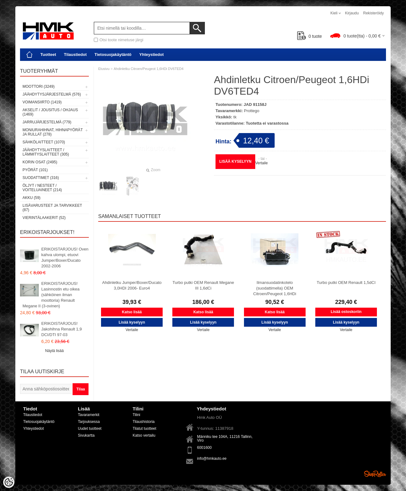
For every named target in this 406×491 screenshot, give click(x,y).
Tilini (136, 415)
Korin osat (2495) (40, 162)
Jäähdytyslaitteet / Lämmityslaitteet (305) (46, 152)
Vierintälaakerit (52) (44, 218)
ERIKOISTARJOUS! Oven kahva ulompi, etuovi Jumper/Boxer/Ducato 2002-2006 (65, 257)
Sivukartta (86, 435)
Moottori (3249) (38, 86)
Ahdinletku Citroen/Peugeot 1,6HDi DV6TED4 (148, 69)
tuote (309, 36)
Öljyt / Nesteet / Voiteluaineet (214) (42, 187)
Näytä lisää (54, 351)
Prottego (251, 110)
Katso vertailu (144, 435)
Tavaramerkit (88, 415)
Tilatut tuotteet (144, 428)
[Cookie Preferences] (8, 482)
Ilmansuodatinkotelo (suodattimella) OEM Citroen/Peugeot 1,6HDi (274, 288)
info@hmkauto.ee (211, 458)
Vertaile (261, 163)
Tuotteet (48, 54)
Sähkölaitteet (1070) (44, 142)
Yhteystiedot (151, 54)
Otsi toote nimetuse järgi (121, 39)
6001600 (204, 447)
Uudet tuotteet (89, 428)
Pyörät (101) (35, 170)
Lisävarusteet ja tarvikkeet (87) (52, 207)
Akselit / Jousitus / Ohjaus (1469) (50, 112)
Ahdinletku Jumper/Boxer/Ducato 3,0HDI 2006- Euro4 (131, 285)
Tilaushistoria (144, 422)
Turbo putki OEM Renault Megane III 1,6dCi (203, 285)
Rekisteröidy (373, 13)
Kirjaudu (352, 13)
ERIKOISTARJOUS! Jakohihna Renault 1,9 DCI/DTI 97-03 (61, 329)
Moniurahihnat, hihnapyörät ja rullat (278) (53, 132)
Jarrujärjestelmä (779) (47, 122)
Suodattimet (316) (41, 178)
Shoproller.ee (375, 474)
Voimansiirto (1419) (42, 102)
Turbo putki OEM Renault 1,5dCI (346, 282)
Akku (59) (31, 198)
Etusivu (103, 69)
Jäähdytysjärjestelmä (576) (52, 94)
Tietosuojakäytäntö (112, 54)
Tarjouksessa (89, 422)
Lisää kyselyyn (235, 161)
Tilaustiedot (75, 54)
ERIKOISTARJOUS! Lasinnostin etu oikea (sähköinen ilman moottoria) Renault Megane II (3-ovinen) (51, 294)
